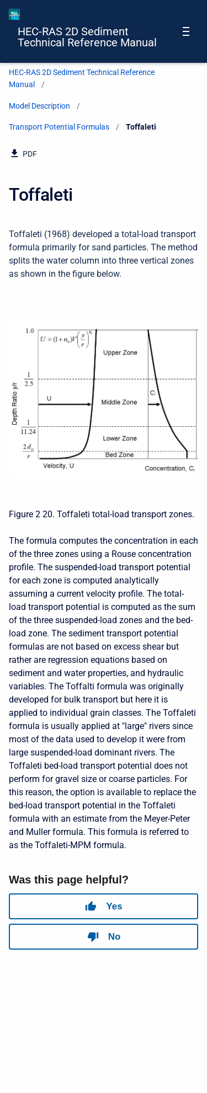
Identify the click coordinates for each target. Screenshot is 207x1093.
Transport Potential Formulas (59, 126)
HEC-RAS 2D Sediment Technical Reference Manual (87, 37)
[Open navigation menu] (186, 31)
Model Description (39, 105)
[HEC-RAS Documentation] (14, 14)
